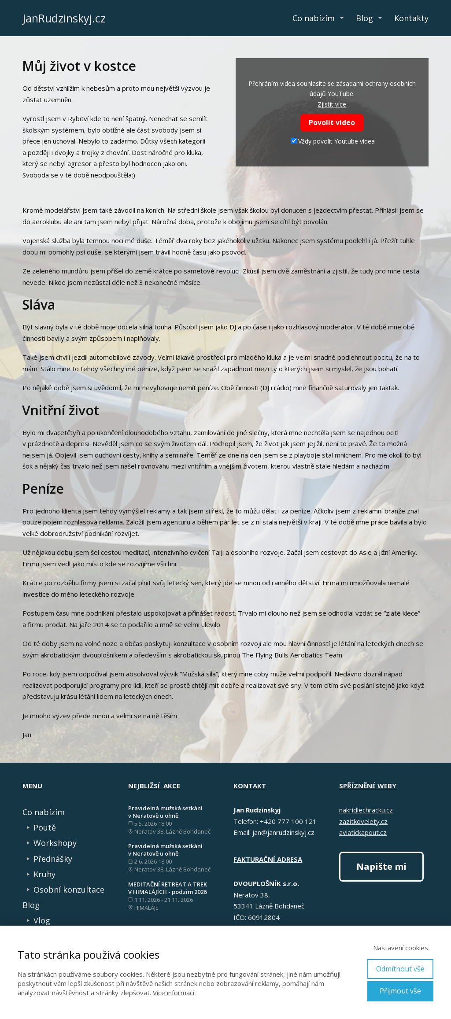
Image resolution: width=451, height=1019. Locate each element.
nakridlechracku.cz (366, 809)
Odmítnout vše (400, 969)
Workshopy (55, 843)
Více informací (173, 992)
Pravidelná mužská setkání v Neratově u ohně (165, 812)
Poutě (44, 827)
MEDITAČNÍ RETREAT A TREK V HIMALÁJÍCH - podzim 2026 (167, 888)
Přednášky (52, 858)
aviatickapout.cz (363, 832)
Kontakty (411, 18)
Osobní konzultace (68, 889)
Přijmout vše (400, 991)
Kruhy (44, 874)
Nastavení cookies (400, 947)
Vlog (41, 920)
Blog (364, 18)
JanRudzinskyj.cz (64, 18)
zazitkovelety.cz (363, 821)
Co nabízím (313, 18)
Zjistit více (332, 104)
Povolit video (332, 122)
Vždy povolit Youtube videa (333, 141)
